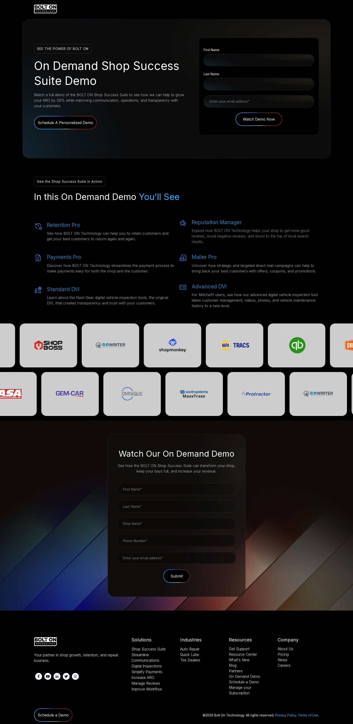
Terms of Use (308, 715)
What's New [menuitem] (239, 660)
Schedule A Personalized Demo (65, 122)
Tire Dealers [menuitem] (190, 660)
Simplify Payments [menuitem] (146, 671)
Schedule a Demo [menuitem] (244, 682)
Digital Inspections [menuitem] (146, 666)
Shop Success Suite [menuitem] (148, 649)
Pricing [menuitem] (283, 654)
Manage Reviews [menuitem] (145, 683)
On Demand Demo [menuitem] (244, 676)
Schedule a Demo (53, 715)
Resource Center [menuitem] (243, 654)
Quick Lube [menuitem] (189, 654)
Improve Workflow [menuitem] (146, 689)
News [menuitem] (282, 660)
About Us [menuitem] (285, 648)
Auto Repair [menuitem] (189, 649)
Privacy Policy (285, 715)
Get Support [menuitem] (239, 648)
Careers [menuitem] (284, 665)
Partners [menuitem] (236, 671)
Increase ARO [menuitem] (142, 677)
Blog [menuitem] (232, 665)
